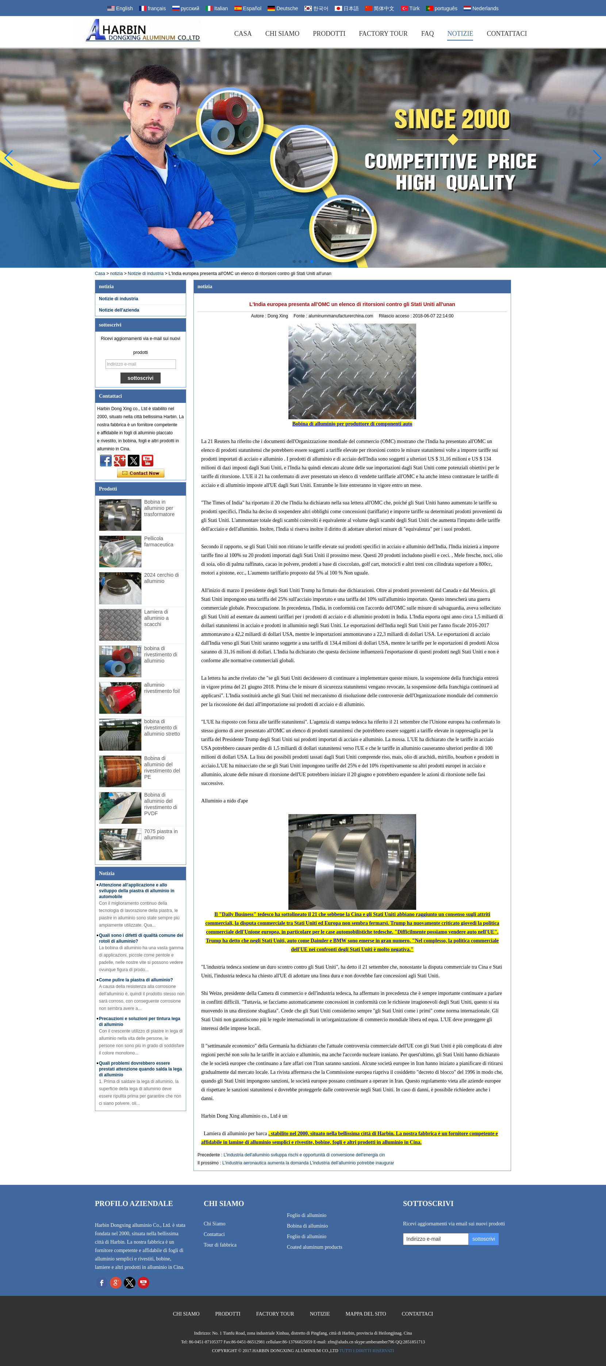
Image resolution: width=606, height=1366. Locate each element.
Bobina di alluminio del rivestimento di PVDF (160, 804)
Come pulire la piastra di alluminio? (136, 979)
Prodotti (329, 33)
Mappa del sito (366, 1314)
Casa (243, 33)
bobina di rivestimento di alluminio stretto (162, 727)
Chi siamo (282, 33)
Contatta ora (140, 473)
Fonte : (301, 315)
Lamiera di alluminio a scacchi (156, 618)
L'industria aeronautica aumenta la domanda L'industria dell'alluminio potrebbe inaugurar (308, 1162)
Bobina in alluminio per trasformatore (159, 508)
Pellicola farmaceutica (158, 541)
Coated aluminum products (314, 1247)
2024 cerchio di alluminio (161, 578)
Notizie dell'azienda (119, 310)
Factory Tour (383, 33)
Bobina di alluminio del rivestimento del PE (162, 767)
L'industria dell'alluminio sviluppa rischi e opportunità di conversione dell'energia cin (304, 1154)
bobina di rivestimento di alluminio (160, 654)
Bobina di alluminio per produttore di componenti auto (352, 424)
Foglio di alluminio (306, 1215)
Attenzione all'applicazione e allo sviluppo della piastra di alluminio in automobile (136, 890)
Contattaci (507, 33)
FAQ (427, 33)
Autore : (259, 315)
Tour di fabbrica (220, 1245)
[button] (294, 261)
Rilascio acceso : (396, 315)
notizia (116, 273)
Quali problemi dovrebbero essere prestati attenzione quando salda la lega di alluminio (140, 1069)
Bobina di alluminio (307, 1226)
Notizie (460, 33)
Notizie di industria (146, 273)
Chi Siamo (215, 1223)
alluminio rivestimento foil (162, 688)
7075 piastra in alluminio (161, 834)
